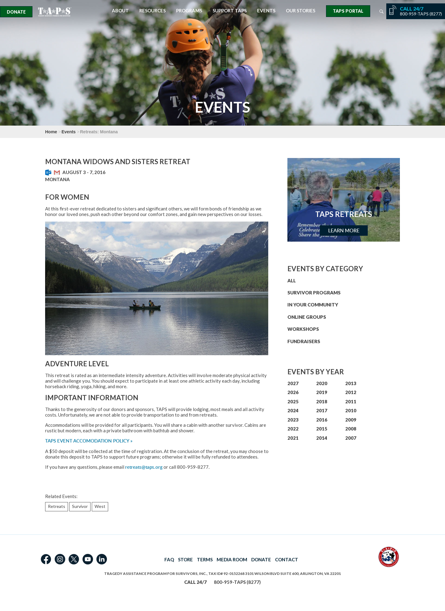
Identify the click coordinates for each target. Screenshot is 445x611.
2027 (293, 383)
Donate (16, 12)
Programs (189, 10)
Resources (152, 10)
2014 (321, 438)
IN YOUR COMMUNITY (312, 304)
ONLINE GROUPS (306, 317)
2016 (321, 419)
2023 (293, 419)
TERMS (205, 559)
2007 (350, 438)
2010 (350, 410)
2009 (350, 419)
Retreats (56, 506)
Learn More (343, 230)
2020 (321, 383)
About (120, 10)
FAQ (169, 559)
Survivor (80, 506)
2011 (350, 401)
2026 (293, 392)
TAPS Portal (348, 11)
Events (266, 10)
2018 (321, 401)
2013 (350, 383)
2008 (350, 428)
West (100, 506)
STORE (185, 559)
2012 (350, 392)
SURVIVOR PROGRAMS (314, 292)
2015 (321, 428)
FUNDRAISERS (303, 341)
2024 (293, 410)
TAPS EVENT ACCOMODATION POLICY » (89, 441)
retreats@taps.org (144, 467)
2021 (293, 438)
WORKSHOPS (303, 329)
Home (51, 131)
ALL (291, 280)
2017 (321, 410)
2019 (321, 392)
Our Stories (300, 10)
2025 (293, 401)
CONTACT (286, 559)
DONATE (261, 559)
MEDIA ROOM (232, 559)
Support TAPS (230, 10)
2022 (293, 428)
